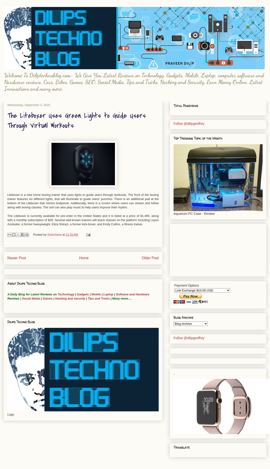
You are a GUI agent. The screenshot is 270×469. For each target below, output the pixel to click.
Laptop (108, 294)
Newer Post (16, 258)
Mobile (96, 294)
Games (47, 298)
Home (84, 258)
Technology (66, 294)
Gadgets (83, 294)
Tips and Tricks (99, 298)
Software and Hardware (132, 294)
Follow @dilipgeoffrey (189, 123)
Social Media (31, 298)
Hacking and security (70, 298)
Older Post (150, 258)
